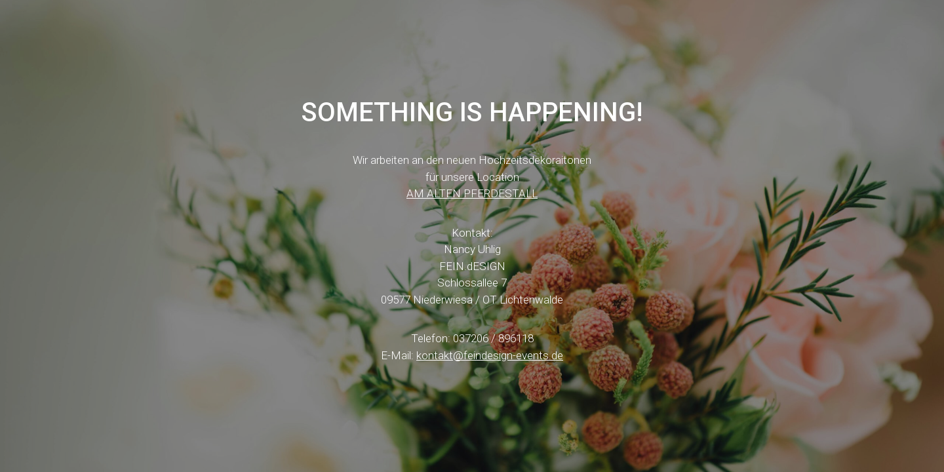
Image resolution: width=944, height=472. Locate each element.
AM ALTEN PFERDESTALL (472, 193)
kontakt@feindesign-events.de (489, 355)
